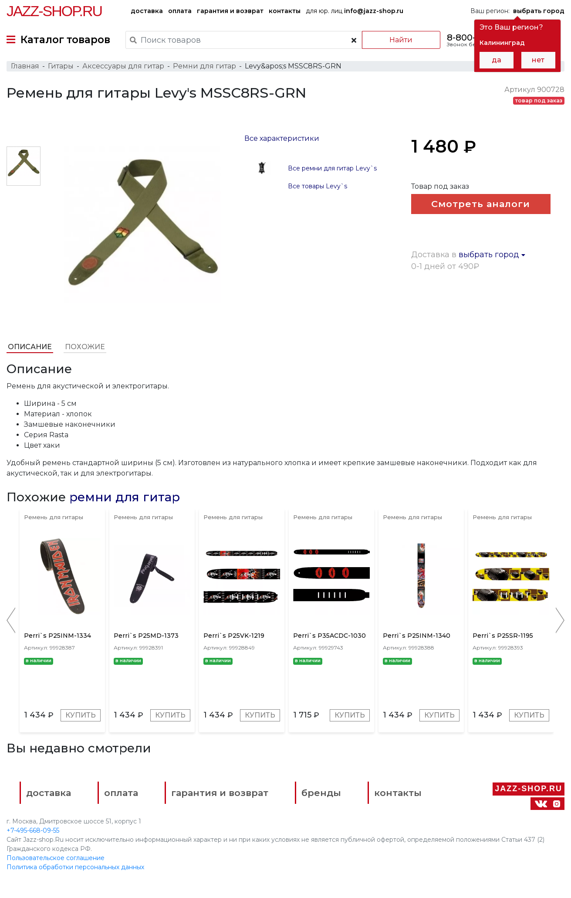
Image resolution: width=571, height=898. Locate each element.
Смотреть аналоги (480, 203)
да (496, 60)
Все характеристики (281, 138)
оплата (180, 11)
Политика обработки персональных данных (75, 867)
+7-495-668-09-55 (33, 830)
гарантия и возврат (230, 11)
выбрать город (492, 254)
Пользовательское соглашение (56, 858)
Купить (80, 715)
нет (538, 60)
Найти (400, 40)
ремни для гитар (124, 497)
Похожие (85, 347)
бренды (321, 792)
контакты (285, 11)
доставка (147, 11)
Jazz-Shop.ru (54, 11)
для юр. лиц (354, 11)
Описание (30, 347)
